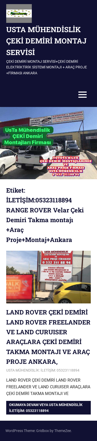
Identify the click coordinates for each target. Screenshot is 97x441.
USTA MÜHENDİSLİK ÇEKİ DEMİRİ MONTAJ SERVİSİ (46, 41)
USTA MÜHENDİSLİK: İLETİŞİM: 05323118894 (42, 370)
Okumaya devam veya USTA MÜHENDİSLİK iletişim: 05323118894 (46, 407)
